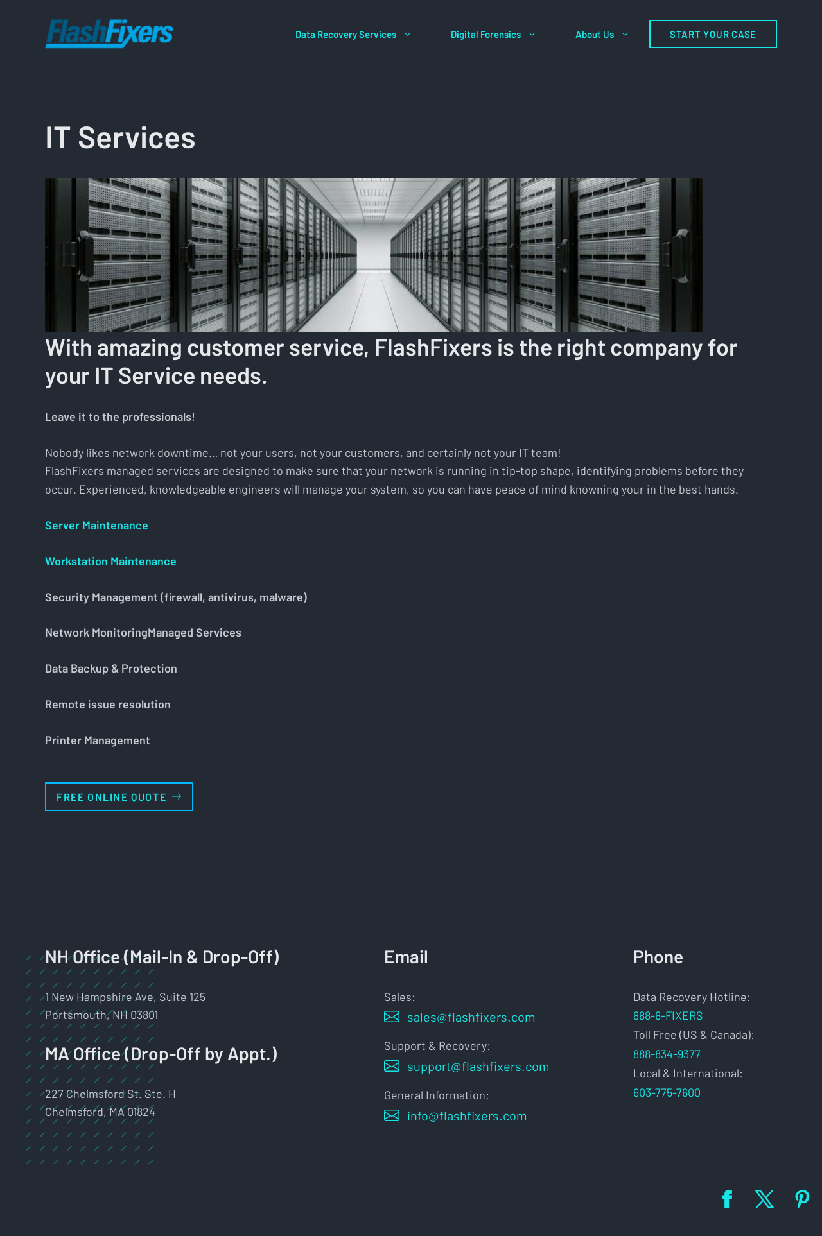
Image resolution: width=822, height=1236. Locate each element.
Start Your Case (713, 34)
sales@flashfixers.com (471, 1016)
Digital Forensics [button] (503, 34)
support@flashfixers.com (478, 1066)
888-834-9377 (667, 1054)
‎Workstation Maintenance (111, 561)
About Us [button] (612, 34)
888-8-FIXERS (668, 1015)
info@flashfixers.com (467, 1115)
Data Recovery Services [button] (363, 34)
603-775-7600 (667, 1092)
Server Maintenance (96, 525)
